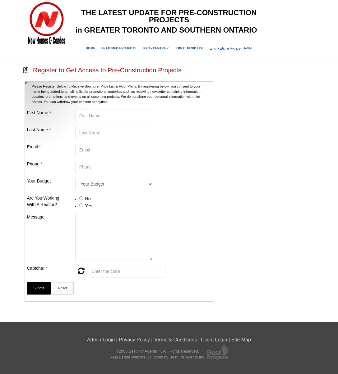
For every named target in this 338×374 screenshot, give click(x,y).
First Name (39, 112)
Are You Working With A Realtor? (43, 201)
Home (90, 48)
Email (34, 146)
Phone (35, 163)
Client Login (214, 339)
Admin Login (101, 339)
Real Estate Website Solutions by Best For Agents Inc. (157, 357)
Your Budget (39, 180)
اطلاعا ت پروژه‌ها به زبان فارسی (231, 48)
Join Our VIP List (189, 48)
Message (36, 216)
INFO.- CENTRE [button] (155, 48)
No (88, 198)
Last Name (39, 129)
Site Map (241, 339)
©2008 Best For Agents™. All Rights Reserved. (157, 351)
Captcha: (37, 268)
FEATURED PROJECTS (118, 48)
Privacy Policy (134, 339)
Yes (88, 205)
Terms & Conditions (175, 339)
